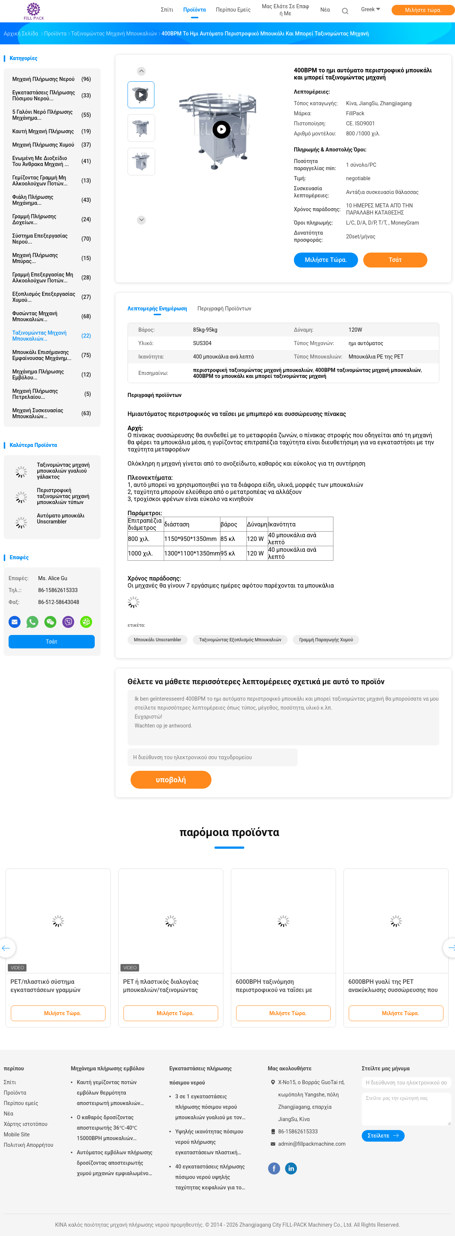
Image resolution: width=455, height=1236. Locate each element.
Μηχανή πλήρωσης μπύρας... (51, 258)
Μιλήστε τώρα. (423, 10)
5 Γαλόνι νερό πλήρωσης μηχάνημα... (51, 115)
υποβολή (171, 779)
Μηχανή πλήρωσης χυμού (51, 144)
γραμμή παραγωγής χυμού (326, 639)
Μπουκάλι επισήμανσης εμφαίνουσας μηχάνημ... (51, 355)
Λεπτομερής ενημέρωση (157, 309)
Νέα (8, 1114)
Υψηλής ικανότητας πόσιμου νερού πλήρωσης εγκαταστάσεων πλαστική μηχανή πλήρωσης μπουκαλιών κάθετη (212, 1143)
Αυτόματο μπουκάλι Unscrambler (61, 519)
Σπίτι (10, 1082)
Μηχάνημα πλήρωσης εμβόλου (107, 1068)
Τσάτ (51, 642)
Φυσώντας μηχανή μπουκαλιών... (51, 316)
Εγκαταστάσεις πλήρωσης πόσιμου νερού (200, 1076)
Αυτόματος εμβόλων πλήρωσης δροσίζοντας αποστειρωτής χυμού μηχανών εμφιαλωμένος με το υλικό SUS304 (115, 1164)
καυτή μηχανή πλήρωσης (51, 131)
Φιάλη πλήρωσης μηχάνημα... (51, 200)
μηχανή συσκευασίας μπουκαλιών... (51, 413)
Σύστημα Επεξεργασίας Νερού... (51, 239)
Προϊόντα (15, 1093)
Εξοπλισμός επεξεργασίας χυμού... (51, 297)
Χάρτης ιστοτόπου (25, 1124)
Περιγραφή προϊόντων (224, 309)
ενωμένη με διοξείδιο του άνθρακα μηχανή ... (51, 161)
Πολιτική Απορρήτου (28, 1145)
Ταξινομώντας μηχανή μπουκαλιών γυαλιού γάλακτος (63, 471)
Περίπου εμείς (21, 1103)
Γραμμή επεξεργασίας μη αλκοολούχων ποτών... (51, 278)
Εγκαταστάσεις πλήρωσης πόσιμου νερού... (51, 95)
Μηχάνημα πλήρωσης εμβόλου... (51, 375)
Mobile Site (17, 1135)
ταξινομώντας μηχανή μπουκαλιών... (51, 336)
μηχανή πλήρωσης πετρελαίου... (51, 394)
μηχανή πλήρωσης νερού (51, 79)
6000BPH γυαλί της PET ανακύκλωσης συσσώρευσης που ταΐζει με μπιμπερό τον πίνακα (393, 990)
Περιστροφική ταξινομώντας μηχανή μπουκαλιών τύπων (63, 496)
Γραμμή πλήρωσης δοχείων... (51, 219)
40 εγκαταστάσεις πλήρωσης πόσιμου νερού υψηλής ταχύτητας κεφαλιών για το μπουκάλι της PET (210, 1178)
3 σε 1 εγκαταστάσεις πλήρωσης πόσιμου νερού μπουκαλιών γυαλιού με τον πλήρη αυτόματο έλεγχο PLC (209, 1108)
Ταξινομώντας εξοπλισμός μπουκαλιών (240, 639)
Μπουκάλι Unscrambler (157, 639)
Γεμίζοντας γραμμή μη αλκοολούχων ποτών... (51, 181)
